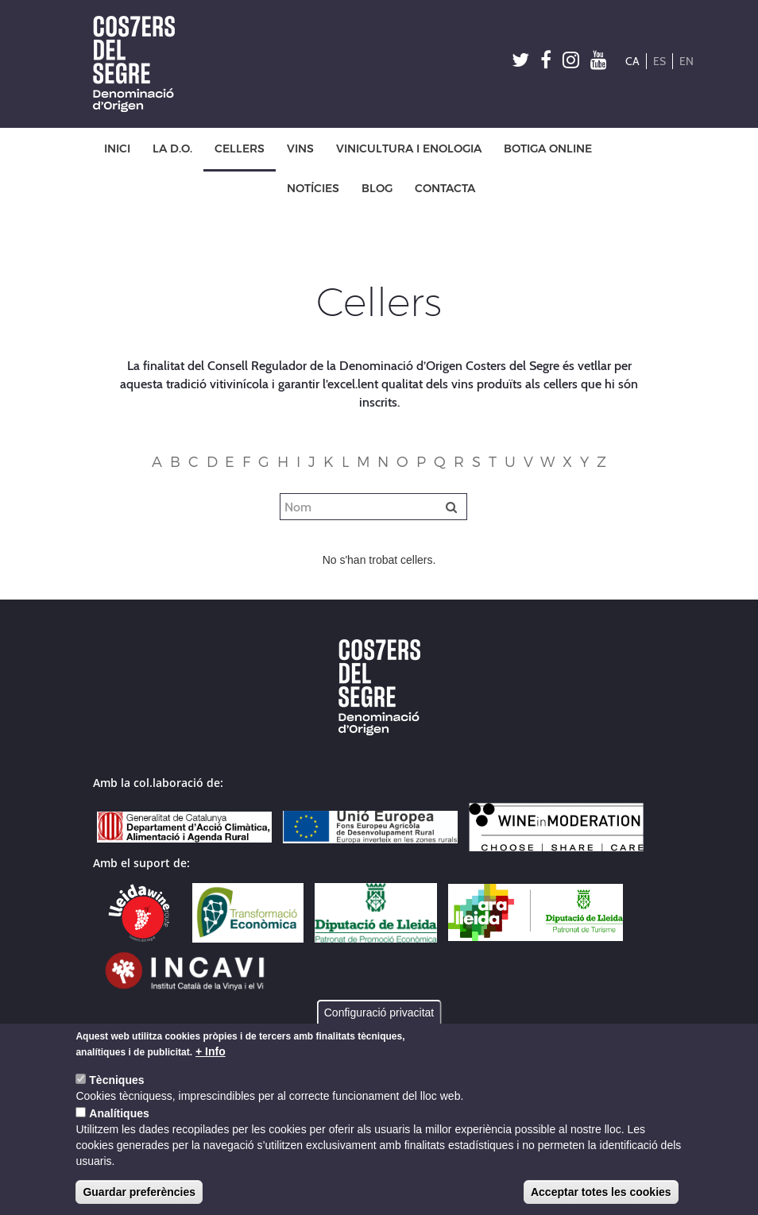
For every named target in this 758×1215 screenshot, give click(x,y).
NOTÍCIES (313, 188)
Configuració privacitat (379, 1012)
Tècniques (116, 1080)
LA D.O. (172, 148)
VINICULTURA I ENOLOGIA (408, 148)
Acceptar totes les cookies (601, 1192)
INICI (117, 148)
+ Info (210, 1051)
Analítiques (119, 1113)
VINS (300, 148)
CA (632, 61)
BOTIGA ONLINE (548, 148)
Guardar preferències (139, 1192)
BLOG (377, 188)
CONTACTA (445, 188)
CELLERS (240, 148)
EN (686, 61)
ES (659, 61)
